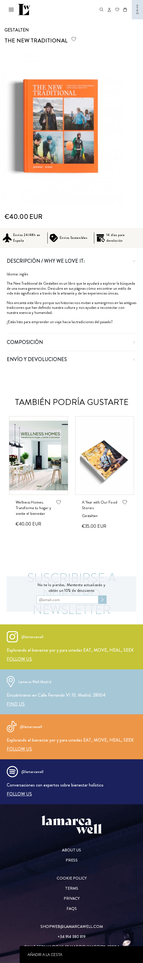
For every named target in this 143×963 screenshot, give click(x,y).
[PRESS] (71, 860)
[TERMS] (71, 888)
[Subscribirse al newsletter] (102, 599)
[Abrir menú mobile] (11, 9)
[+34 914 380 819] (71, 937)
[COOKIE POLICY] (71, 878)
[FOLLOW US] (19, 659)
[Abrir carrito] (125, 9)
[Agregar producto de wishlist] (74, 39)
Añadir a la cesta (44, 954)
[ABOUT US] (71, 850)
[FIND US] (16, 704)
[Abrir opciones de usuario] (109, 10)
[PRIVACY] (71, 898)
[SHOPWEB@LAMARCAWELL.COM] (71, 926)
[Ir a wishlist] (117, 9)
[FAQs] (71, 908)
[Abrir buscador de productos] (101, 9)
